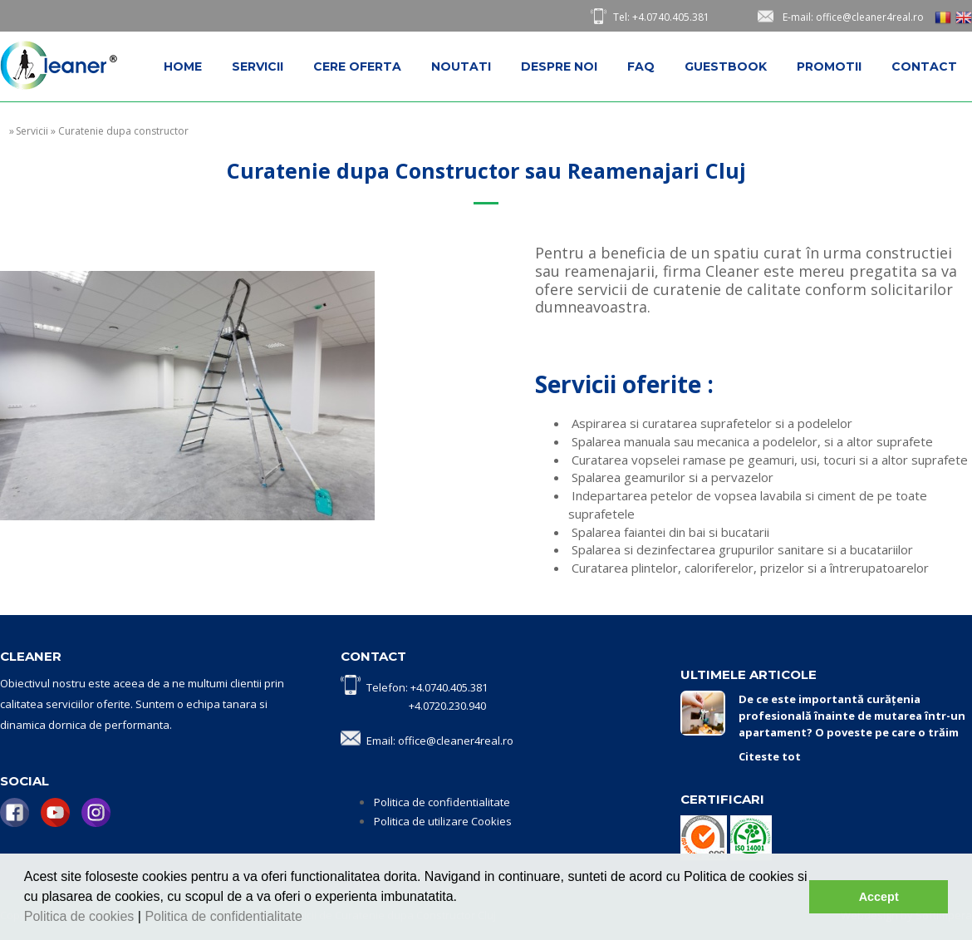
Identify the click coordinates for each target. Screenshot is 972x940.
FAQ (641, 66)
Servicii (257, 66)
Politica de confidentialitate (225, 916)
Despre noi (559, 66)
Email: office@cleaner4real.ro (439, 740)
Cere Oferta (357, 66)
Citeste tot (770, 756)
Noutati (461, 66)
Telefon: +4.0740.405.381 (427, 687)
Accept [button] (879, 896)
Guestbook (726, 66)
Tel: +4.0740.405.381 (661, 17)
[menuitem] (183, 66)
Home (183, 66)
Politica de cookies (81, 916)
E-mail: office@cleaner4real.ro (853, 17)
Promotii (829, 66)
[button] (308, 918)
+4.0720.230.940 (447, 705)
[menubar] (560, 66)
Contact (924, 66)
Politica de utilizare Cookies (443, 821)
